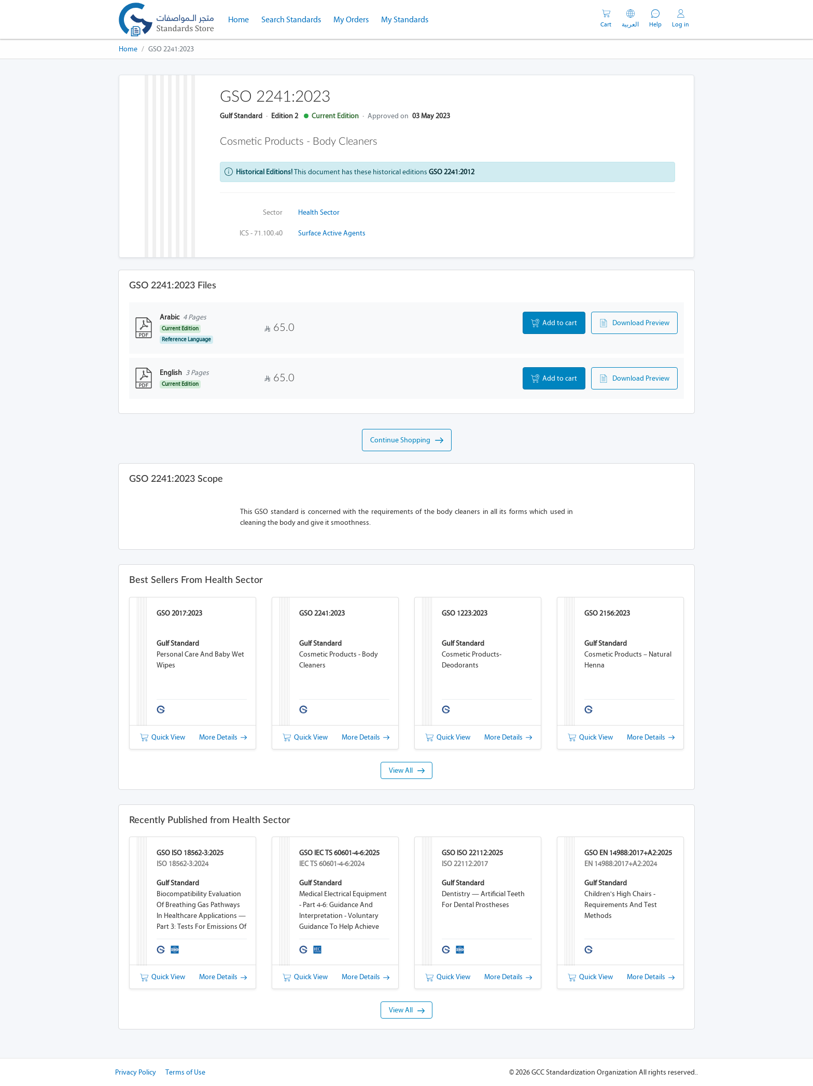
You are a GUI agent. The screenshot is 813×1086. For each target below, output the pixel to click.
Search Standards (294, 18)
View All (407, 770)
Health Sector (319, 212)
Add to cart (554, 323)
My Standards (404, 19)
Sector (273, 212)
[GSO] (166, 19)
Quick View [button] (162, 737)
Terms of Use (185, 1072)
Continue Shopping (406, 440)
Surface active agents (332, 233)
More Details (223, 737)
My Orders (351, 19)
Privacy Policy (135, 1072)
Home (241, 18)
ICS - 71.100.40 (261, 233)
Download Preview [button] (634, 323)
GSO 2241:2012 (451, 172)
